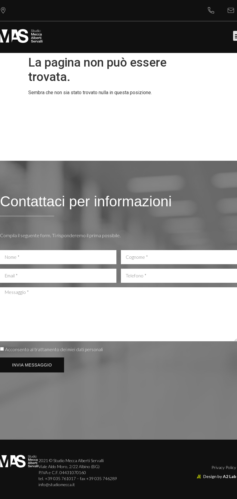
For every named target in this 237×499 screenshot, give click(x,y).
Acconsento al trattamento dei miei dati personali (54, 349)
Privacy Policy (223, 467)
